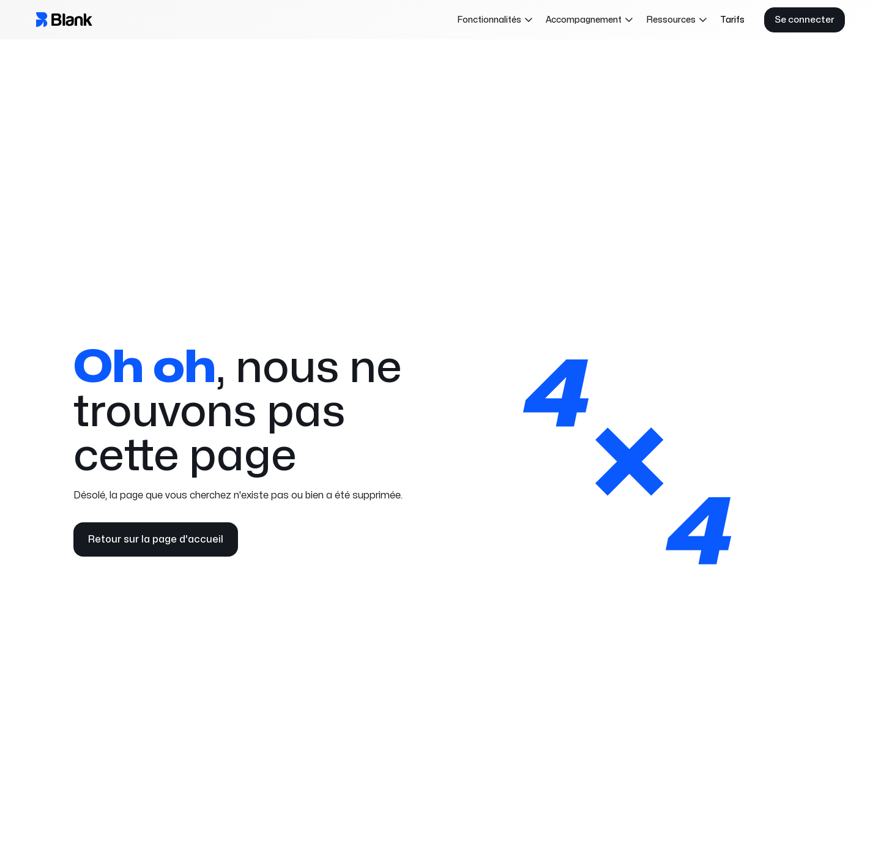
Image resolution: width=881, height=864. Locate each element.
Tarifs (732, 20)
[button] (495, 20)
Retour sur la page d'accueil (155, 539)
